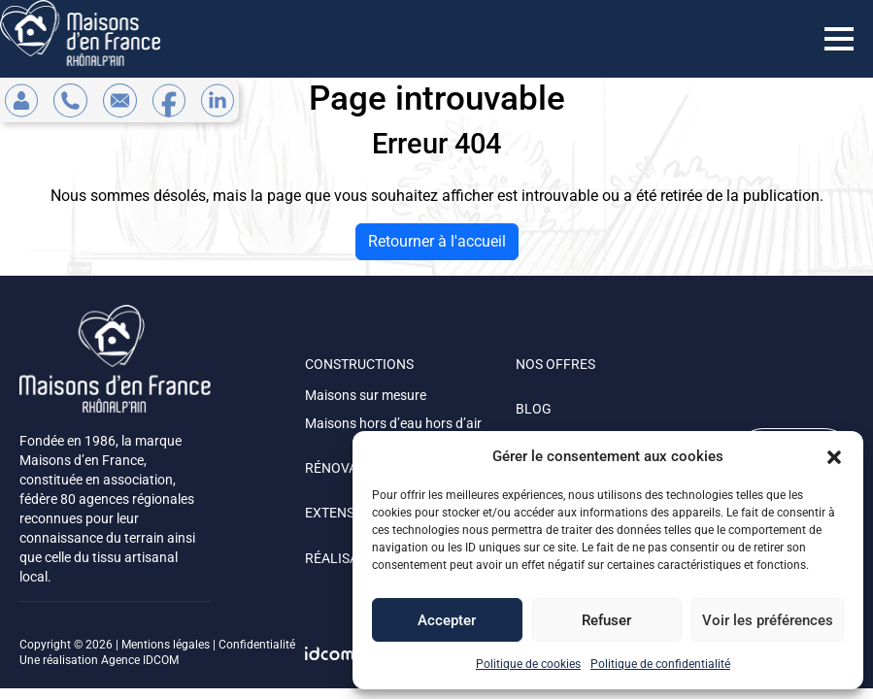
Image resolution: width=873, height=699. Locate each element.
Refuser (606, 620)
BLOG (534, 408)
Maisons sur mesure (365, 395)
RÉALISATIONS (350, 558)
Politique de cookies (528, 664)
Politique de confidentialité (660, 664)
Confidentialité (256, 644)
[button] (834, 456)
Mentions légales (165, 644)
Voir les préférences (767, 620)
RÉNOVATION (346, 468)
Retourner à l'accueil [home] (437, 241)
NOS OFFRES (555, 364)
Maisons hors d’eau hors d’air (393, 423)
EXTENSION (341, 512)
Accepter (447, 620)
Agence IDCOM (140, 660)
